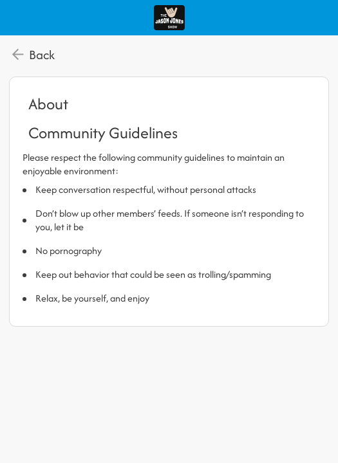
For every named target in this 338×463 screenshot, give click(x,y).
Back (42, 55)
